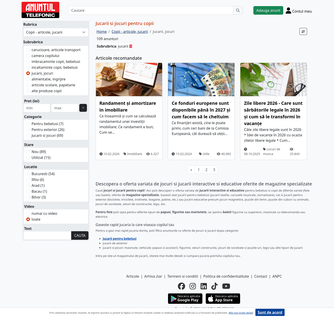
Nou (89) (39, 151)
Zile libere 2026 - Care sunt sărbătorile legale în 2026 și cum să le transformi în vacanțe (273, 113)
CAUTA (79, 235)
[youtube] (226, 286)
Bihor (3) (39, 197)
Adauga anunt (268, 10)
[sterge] (130, 46)
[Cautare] (150, 10)
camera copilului (46, 55)
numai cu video (45, 213)
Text (28, 228)
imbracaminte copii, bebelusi (56, 61)
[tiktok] (214, 286)
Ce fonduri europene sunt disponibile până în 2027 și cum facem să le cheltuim (201, 110)
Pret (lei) (31, 100)
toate (36, 219)
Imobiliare (133, 154)
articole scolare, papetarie (53, 84)
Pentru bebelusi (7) (47, 123)
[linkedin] (204, 286)
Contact (260, 276)
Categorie (33, 116)
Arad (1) (38, 185)
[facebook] (181, 286)
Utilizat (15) (41, 157)
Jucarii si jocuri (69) (47, 135)
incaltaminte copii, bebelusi (55, 67)
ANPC (277, 276)
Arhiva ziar (153, 276)
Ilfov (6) (38, 179)
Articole (132, 276)
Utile (204, 154)
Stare (29, 144)
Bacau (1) (39, 191)
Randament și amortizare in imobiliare (128, 106)
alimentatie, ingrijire (49, 79)
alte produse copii (47, 90)
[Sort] (303, 31)
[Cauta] (238, 10)
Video (29, 206)
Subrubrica (33, 41)
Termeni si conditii (182, 276)
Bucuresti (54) (43, 173)
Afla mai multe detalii (241, 312)
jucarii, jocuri (42, 73)
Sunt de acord (270, 312)
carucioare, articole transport (56, 49)
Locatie (30, 166)
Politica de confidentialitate (226, 276)
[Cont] (298, 10)
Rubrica (30, 24)
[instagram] (193, 286)
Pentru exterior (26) (48, 129)
